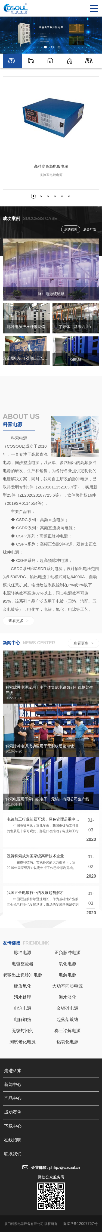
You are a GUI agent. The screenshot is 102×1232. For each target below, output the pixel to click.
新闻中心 (12, 1084)
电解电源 (67, 975)
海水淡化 (67, 997)
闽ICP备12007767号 (80, 1223)
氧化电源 (67, 963)
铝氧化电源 (67, 1041)
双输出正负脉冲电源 (22, 975)
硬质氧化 (22, 986)
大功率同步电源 (67, 986)
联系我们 (12, 1153)
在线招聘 (12, 1140)
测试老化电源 (23, 1041)
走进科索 (12, 1070)
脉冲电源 (22, 952)
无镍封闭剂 (22, 1030)
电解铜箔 (22, 1019)
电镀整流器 (22, 963)
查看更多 (18, 620)
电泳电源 (22, 1008)
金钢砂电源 (67, 1008)
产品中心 (12, 1098)
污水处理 (22, 997)
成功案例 (70, 229)
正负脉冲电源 (67, 952)
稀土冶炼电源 (67, 1030)
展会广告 (89, 229)
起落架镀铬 (67, 1019)
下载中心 (12, 1126)
